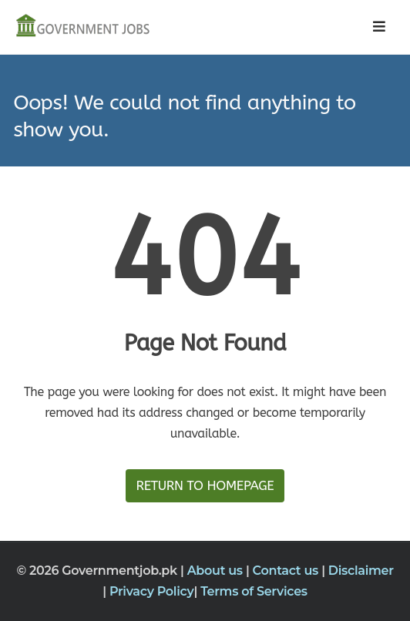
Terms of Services (254, 591)
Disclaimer (361, 570)
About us (216, 570)
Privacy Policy (151, 591)
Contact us (287, 570)
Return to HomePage (205, 485)
